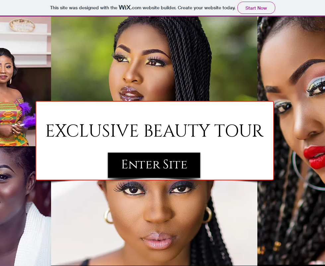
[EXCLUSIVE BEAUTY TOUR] (154, 132)
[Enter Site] (154, 165)
